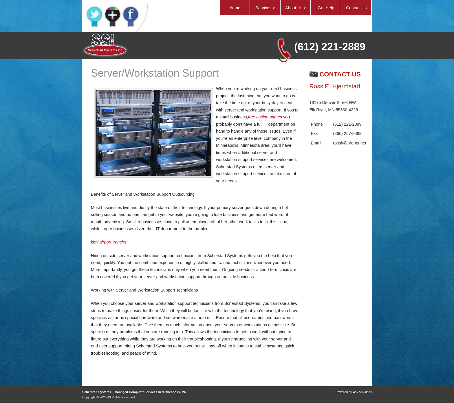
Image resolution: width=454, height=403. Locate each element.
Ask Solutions (362, 392)
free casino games (265, 117)
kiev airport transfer (109, 242)
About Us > (295, 8)
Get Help (326, 8)
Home (234, 8)
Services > (265, 8)
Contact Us (356, 8)
